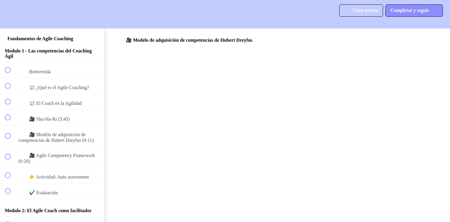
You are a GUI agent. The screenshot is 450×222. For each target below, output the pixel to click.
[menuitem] (52, 14)
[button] (11, 14)
